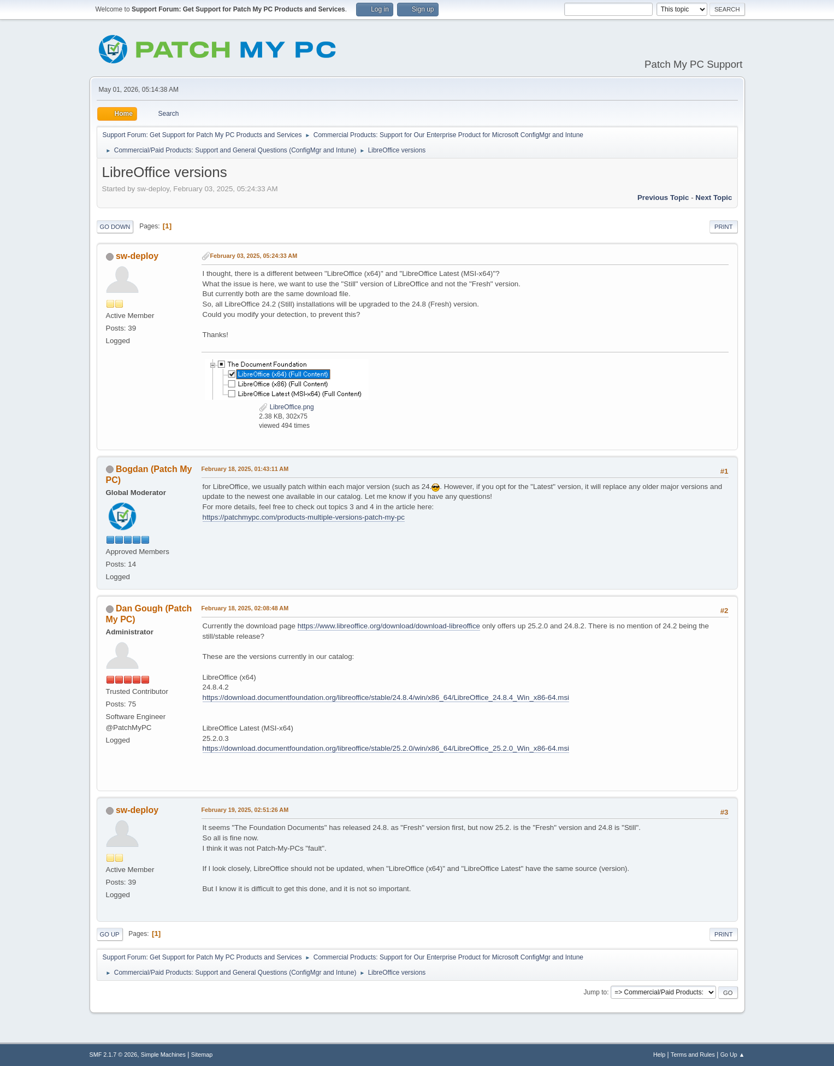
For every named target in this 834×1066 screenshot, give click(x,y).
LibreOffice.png (286, 407)
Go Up (110, 934)
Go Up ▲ (732, 1054)
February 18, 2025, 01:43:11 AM (245, 469)
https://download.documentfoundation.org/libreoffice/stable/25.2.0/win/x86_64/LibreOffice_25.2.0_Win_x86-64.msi (386, 748)
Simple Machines (163, 1054)
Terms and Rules (693, 1054)
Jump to (595, 992)
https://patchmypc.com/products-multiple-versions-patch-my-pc (304, 517)
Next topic (713, 197)
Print (723, 226)
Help (659, 1054)
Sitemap (202, 1054)
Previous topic (663, 197)
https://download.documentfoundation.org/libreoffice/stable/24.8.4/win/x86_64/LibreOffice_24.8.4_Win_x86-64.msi (386, 697)
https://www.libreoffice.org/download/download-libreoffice (389, 626)
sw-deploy (137, 256)
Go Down (115, 226)
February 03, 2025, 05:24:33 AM (254, 255)
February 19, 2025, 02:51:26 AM (245, 809)
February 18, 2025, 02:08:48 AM (245, 608)
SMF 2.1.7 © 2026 (114, 1054)
